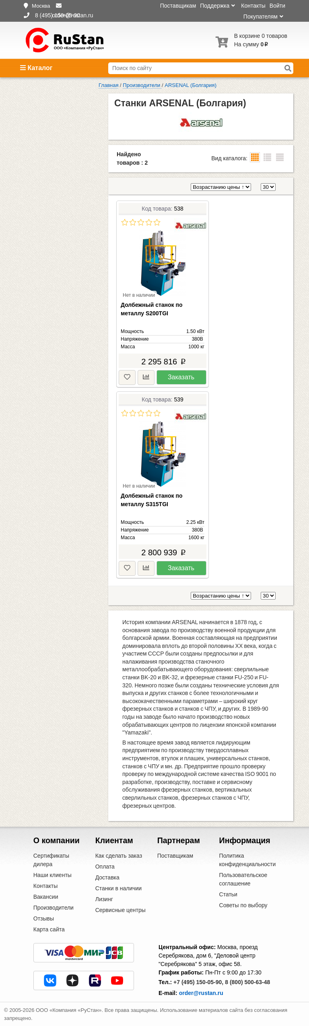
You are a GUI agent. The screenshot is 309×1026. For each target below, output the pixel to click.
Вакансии (45, 897)
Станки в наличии (118, 888)
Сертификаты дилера (51, 859)
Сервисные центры (120, 910)
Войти (277, 5)
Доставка (107, 877)
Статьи (228, 894)
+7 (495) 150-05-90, (198, 982)
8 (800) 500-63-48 (247, 982)
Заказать (181, 377)
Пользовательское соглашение (243, 879)
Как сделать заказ (118, 855)
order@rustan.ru (201, 993)
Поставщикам (178, 5)
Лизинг (104, 899)
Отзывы (43, 918)
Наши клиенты (52, 875)
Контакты (253, 5)
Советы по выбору (243, 905)
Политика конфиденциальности (247, 859)
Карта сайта (49, 929)
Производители (53, 907)
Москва (41, 6)
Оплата (105, 866)
